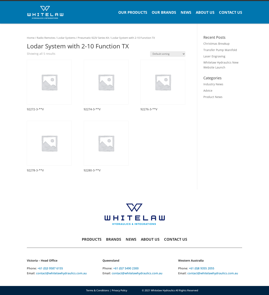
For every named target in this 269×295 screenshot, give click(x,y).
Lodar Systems (66, 38)
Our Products (132, 12)
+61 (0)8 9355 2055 (201, 268)
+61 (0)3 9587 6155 (50, 268)
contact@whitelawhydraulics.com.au (61, 273)
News (186, 12)
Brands (113, 240)
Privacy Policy (119, 290)
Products (91, 240)
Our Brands (164, 12)
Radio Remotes (46, 38)
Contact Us (230, 12)
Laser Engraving (214, 56)
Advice (207, 90)
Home (30, 38)
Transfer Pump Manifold (220, 50)
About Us (205, 12)
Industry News (213, 84)
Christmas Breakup (216, 44)
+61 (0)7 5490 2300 (126, 268)
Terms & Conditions (97, 290)
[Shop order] (167, 54)
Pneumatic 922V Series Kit (93, 38)
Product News (212, 97)
